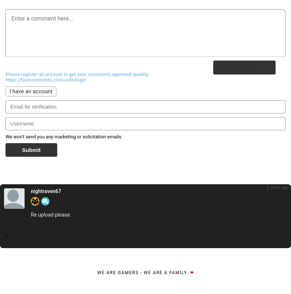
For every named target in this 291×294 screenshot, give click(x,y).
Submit (31, 150)
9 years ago (277, 187)
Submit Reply (244, 67)
